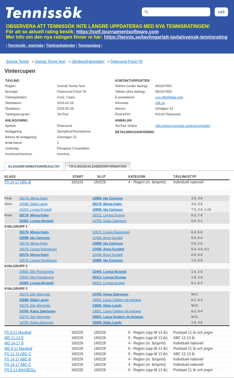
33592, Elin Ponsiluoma (36, 271)
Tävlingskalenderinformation (97, 166)
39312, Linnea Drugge (108, 215)
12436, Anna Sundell (107, 238)
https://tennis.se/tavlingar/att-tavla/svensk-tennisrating (165, 37)
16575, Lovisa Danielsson (111, 232)
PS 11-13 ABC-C (17, 354)
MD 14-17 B (13, 343)
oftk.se (160, 103)
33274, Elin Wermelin (34, 294)
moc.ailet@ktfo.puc (169, 97)
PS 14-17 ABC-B (17, 359)
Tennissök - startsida (25, 45)
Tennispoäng (89, 45)
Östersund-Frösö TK (126, 61)
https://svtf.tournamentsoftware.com (117, 31)
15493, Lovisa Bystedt (35, 209)
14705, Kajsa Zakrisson (109, 221)
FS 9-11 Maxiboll (17, 332)
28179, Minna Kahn (33, 198)
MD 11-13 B (13, 338)
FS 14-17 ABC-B (17, 182)
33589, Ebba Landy (33, 204)
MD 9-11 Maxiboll (18, 348)
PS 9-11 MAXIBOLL (20, 370)
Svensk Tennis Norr (50, 61)
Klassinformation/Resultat (34, 166)
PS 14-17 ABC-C (17, 365)
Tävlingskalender (60, 45)
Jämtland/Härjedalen (88, 61)
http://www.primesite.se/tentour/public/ (182, 125)
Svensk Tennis (17, 61)
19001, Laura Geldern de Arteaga (116, 300)
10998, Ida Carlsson (107, 198)
